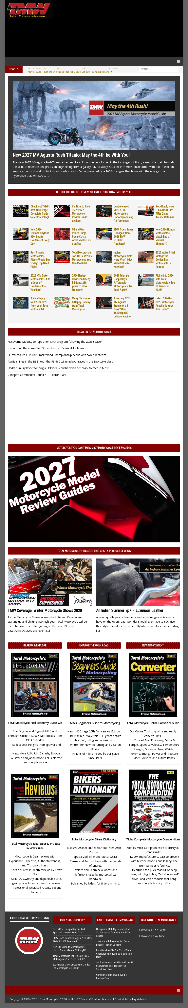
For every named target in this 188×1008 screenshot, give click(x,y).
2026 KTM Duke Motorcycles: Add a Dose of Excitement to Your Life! (40, 283)
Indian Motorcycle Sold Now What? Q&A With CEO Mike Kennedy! (123, 260)
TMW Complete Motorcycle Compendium (153, 839)
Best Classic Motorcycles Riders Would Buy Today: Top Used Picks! (40, 260)
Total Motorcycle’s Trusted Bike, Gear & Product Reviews (94, 551)
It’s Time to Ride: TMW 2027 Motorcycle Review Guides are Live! (81, 214)
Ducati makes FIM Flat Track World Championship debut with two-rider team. (57, 355)
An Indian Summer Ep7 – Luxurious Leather (129, 610)
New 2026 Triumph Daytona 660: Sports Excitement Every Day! (39, 237)
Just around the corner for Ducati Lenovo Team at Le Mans (46, 348)
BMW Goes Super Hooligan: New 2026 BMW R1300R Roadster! (123, 237)
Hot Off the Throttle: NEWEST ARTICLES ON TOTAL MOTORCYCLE (94, 192)
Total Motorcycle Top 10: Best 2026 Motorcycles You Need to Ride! (71, 957)
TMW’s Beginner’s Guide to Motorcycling (94, 723)
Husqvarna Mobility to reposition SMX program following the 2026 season (55, 341)
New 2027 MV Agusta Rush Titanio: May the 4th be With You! (71, 155)
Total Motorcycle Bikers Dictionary (94, 839)
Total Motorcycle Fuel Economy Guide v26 (35, 723)
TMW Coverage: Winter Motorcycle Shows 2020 (45, 610)
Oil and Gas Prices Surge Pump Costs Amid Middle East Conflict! (81, 237)
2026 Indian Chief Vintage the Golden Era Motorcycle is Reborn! (165, 260)
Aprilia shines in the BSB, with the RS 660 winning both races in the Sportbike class (60, 361)
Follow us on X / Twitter (153, 929)
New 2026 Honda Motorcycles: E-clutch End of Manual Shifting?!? (165, 237)
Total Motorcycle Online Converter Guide (153, 723)
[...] (48, 175)
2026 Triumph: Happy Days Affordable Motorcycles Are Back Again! (123, 283)
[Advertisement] (117, 28)
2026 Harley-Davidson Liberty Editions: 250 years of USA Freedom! (81, 283)
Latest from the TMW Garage (115, 920)
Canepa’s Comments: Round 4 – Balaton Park (37, 375)
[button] (177, 61)
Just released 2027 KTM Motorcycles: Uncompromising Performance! (123, 214)
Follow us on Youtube (152, 936)
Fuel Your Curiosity (72, 920)
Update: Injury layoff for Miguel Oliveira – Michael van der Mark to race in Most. (58, 368)
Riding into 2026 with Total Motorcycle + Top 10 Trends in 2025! (165, 283)
